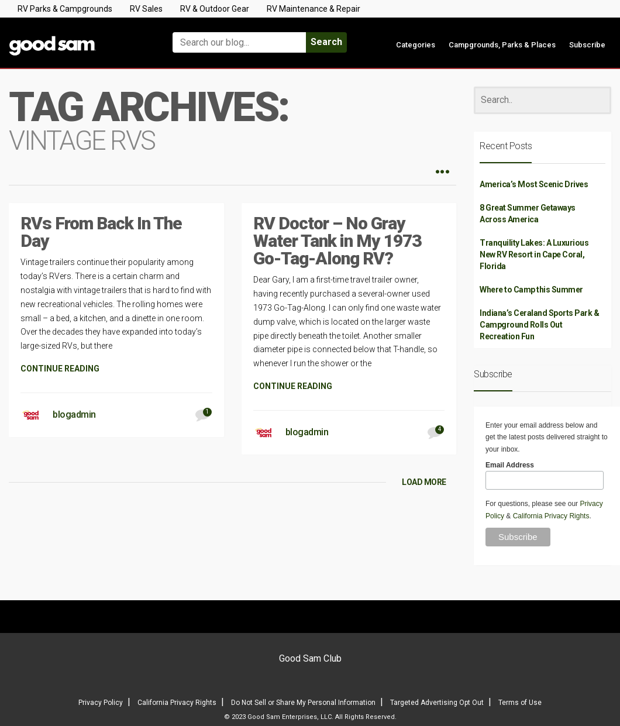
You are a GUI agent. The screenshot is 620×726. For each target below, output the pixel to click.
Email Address (509, 465)
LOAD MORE (424, 482)
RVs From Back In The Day (101, 232)
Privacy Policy (100, 703)
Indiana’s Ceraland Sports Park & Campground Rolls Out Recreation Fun (539, 324)
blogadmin (74, 414)
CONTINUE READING (59, 368)
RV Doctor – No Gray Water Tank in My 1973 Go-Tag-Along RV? (337, 241)
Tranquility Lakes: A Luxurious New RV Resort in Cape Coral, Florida (534, 254)
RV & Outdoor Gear (214, 8)
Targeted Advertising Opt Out (437, 703)
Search (326, 41)
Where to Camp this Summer (531, 289)
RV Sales (146, 8)
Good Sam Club (310, 658)
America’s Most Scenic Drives (534, 184)
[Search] (542, 100)
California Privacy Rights (551, 516)
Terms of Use (520, 703)
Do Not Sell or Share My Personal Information (303, 703)
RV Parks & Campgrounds (65, 8)
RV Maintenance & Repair (313, 8)
